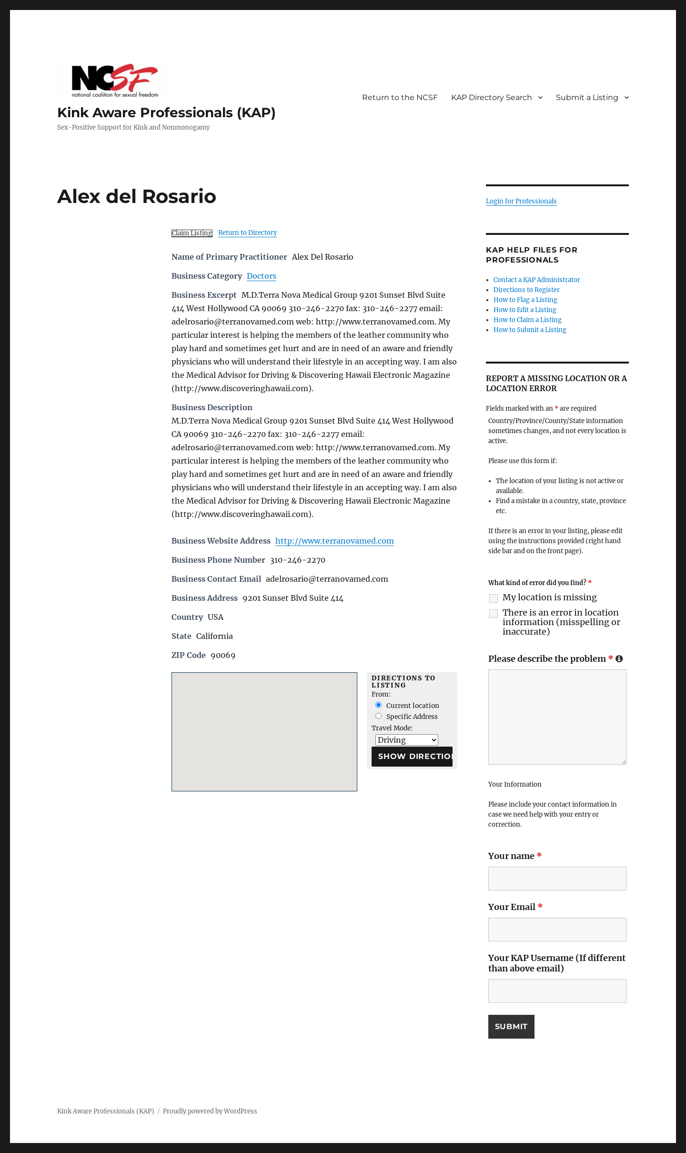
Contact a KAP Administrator (537, 280)
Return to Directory (247, 233)
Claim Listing (192, 233)
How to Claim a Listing (528, 320)
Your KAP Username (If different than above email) (556, 963)
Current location (407, 706)
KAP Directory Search (491, 97)
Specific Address (406, 717)
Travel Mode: (392, 728)
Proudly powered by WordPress (210, 1111)
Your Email (515, 906)
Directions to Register (527, 290)
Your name (515, 855)
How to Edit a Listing (525, 310)
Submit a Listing (587, 97)
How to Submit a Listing (530, 330)
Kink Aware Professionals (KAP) (166, 112)
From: (381, 694)
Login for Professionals (521, 201)
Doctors (261, 276)
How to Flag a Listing (525, 300)
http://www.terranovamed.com (334, 541)
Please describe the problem (555, 658)
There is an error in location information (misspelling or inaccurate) (561, 622)
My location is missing (550, 597)
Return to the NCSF (400, 97)
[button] (264, 723)
